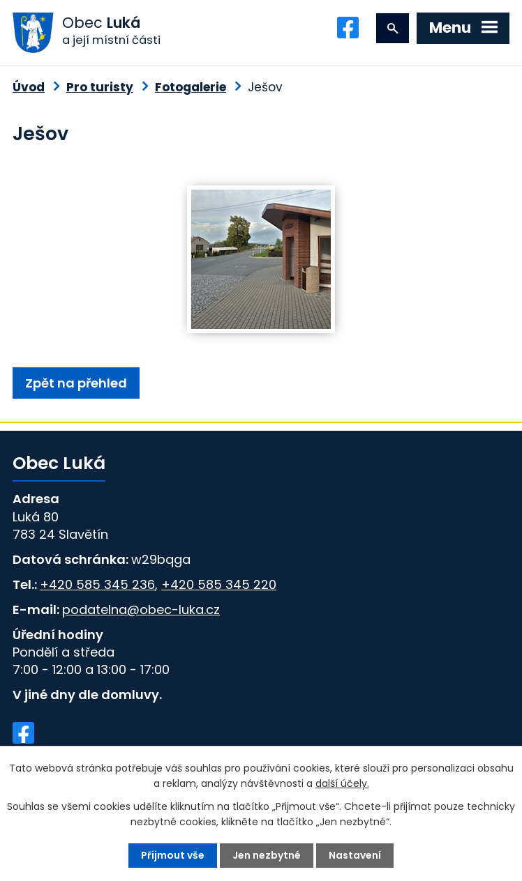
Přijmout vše (172, 855)
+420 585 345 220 (218, 584)
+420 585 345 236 (97, 584)
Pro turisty (99, 87)
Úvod (29, 87)
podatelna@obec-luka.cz (141, 609)
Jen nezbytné (266, 855)
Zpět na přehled (76, 383)
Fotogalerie (190, 87)
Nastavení (355, 855)
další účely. (342, 783)
